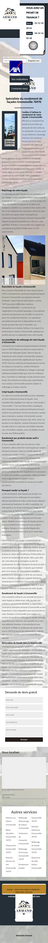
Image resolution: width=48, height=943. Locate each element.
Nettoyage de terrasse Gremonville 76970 (24, 854)
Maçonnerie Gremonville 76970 (11, 848)
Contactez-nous (20, 88)
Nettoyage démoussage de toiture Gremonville (24, 823)
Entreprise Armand (24, 935)
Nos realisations (20, 79)
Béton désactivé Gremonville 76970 (11, 835)
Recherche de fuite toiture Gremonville (36, 862)
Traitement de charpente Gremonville (24, 838)
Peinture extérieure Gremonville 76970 (36, 831)
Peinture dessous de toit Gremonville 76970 (11, 864)
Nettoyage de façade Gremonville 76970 (36, 847)
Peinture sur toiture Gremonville (11, 821)
